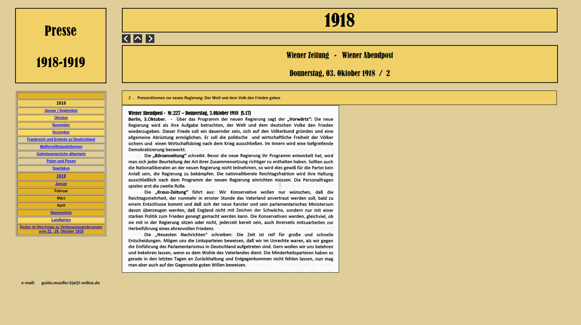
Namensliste (61, 213)
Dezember (61, 132)
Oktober (61, 118)
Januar (61, 184)
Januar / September (61, 111)
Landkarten (61, 220)
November (61, 125)
